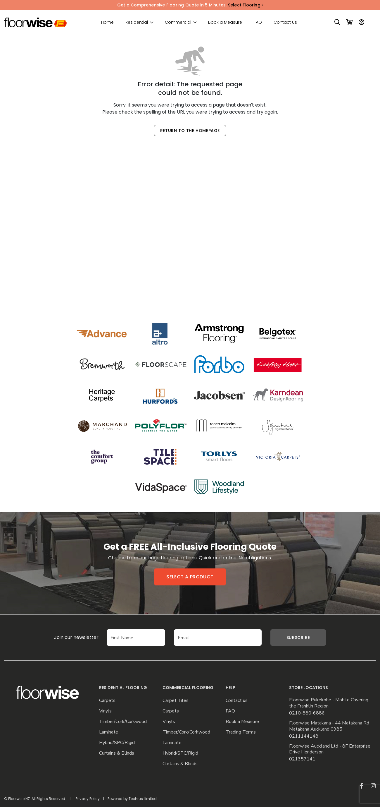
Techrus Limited (143, 798)
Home (107, 22)
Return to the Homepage (190, 130)
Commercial (178, 22)
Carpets (107, 701)
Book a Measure (225, 22)
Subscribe (298, 637)
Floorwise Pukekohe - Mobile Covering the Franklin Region (328, 703)
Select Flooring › (245, 5)
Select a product (190, 576)
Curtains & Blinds (116, 753)
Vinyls (105, 711)
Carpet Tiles (176, 701)
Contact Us (285, 22)
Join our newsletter (67, 637)
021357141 (302, 759)
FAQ (258, 22)
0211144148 (303, 736)
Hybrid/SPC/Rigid (117, 743)
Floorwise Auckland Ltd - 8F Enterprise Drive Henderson (329, 749)
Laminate (108, 732)
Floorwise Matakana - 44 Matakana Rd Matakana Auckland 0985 (329, 726)
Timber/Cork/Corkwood (123, 722)
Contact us (237, 701)
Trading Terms (241, 732)
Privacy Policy (88, 798)
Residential (136, 22)
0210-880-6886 (307, 713)
